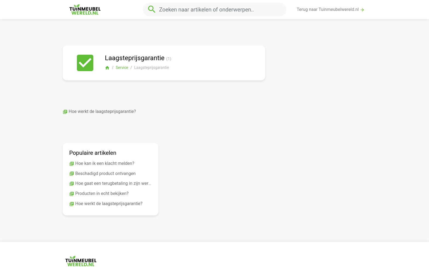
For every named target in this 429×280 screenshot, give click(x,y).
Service (122, 67)
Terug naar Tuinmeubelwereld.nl (331, 9)
